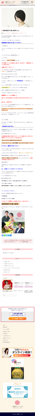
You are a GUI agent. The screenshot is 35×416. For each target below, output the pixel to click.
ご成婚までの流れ (6, 331)
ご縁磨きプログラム (8, 265)
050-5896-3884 (25, 2)
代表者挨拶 (5, 327)
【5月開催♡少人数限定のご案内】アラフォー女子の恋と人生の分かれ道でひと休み (29, 291)
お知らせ (6, 272)
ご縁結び (6, 261)
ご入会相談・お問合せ (17, 318)
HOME (4, 325)
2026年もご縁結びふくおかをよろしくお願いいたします (7, 291)
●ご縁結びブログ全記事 (7, 252)
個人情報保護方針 (6, 342)
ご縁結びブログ (7, 263)
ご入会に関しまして (7, 335)
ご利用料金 (5, 333)
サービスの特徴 (6, 329)
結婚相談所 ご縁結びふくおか (20, 33)
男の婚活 (6, 270)
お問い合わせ (5, 340)
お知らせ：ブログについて (18, 290)
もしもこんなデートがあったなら (11, 268)
